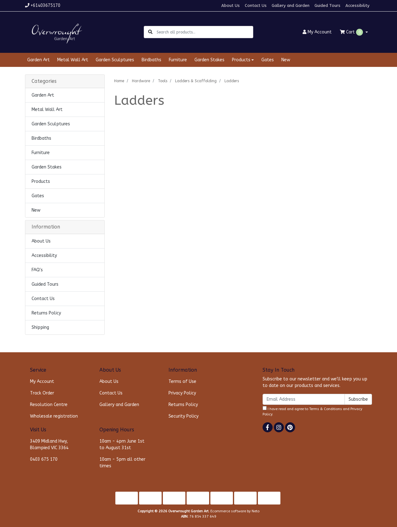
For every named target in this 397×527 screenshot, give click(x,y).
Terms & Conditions (325, 409)
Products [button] (241, 60)
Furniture (178, 60)
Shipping (40, 327)
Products (41, 181)
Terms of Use (182, 381)
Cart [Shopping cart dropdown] (352, 32)
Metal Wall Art (72, 60)
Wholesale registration (54, 416)
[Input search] (205, 32)
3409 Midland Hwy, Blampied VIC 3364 (49, 444)
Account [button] (317, 32)
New (285, 60)
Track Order (42, 393)
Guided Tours (327, 5)
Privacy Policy (182, 393)
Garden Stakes (209, 60)
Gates (267, 60)
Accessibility (357, 5)
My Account (42, 381)
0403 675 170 (44, 459)
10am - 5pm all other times (122, 463)
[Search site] (150, 32)
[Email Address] (304, 399)
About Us (230, 5)
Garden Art (38, 60)
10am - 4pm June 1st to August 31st (121, 444)
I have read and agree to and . (312, 411)
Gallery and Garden (290, 5)
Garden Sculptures (115, 60)
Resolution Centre (49, 404)
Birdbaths (151, 60)
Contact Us (256, 5)
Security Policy (183, 416)
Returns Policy (46, 313)
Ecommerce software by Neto (234, 511)
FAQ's (37, 270)
